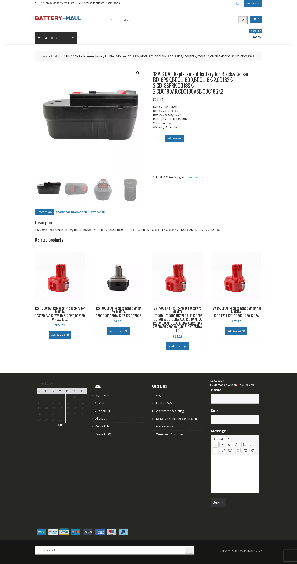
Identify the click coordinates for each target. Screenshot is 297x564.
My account (102, 395)
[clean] (236, 444)
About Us (101, 418)
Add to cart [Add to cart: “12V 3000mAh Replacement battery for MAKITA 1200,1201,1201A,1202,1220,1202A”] (117, 331)
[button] (137, 73)
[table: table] (238, 450)
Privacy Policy (164, 426)
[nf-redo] (253, 450)
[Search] (242, 19)
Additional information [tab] (71, 212)
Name (216, 389)
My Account (253, 3)
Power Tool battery (198, 177)
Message (220, 430)
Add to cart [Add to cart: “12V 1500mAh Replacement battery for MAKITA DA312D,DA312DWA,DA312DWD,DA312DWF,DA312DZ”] (58, 335)
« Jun (60, 424)
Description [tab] (44, 212)
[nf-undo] (246, 450)
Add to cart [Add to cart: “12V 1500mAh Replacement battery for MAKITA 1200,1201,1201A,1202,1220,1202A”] (234, 331)
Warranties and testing (170, 411)
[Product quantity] (158, 138)
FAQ (158, 395)
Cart (101, 403)
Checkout (105, 411)
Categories (47, 38)
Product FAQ (103, 434)
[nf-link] (223, 450)
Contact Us (102, 426)
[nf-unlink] (230, 450)
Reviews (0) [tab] (98, 212)
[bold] (216, 444)
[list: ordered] (244, 444)
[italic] (222, 444)
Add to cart (174, 138)
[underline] (229, 444)
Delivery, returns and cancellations (177, 418)
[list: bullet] (251, 444)
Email (217, 410)
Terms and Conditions (169, 434)
